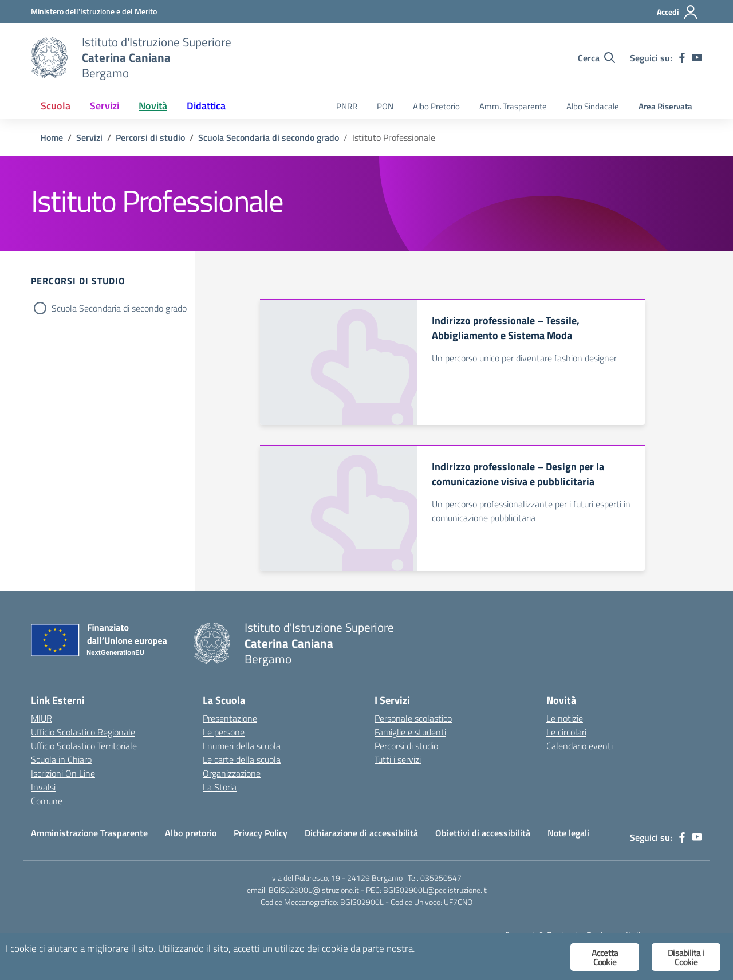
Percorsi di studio (406, 746)
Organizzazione (232, 773)
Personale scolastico (413, 718)
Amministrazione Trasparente (89, 833)
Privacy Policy (260, 833)
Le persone (224, 732)
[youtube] (697, 58)
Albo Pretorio (436, 106)
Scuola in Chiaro (61, 759)
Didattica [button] (206, 105)
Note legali (568, 833)
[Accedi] (677, 12)
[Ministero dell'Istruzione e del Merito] (94, 11)
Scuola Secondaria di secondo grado (119, 308)
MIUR (41, 718)
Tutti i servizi (398, 759)
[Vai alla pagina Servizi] (89, 137)
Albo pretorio (190, 833)
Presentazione (230, 718)
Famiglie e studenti (410, 732)
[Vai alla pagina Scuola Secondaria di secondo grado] (268, 137)
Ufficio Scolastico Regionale (83, 732)
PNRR (346, 106)
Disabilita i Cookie (686, 957)
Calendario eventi (579, 746)
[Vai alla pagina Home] (51, 137)
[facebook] (682, 58)
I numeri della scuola (242, 746)
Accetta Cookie (605, 957)
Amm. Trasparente (513, 106)
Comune (46, 801)
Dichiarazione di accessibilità (361, 833)
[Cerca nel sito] (596, 57)
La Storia (220, 787)
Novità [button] (153, 105)
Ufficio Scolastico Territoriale (84, 746)
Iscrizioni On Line (63, 773)
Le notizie (564, 718)
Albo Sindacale (592, 106)
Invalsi (43, 787)
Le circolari (566, 732)
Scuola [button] (55, 105)
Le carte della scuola (242, 759)
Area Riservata (665, 106)
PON (385, 106)
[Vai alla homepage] (49, 57)
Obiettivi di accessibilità (482, 833)
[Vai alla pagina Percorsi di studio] (150, 137)
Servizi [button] (104, 105)
